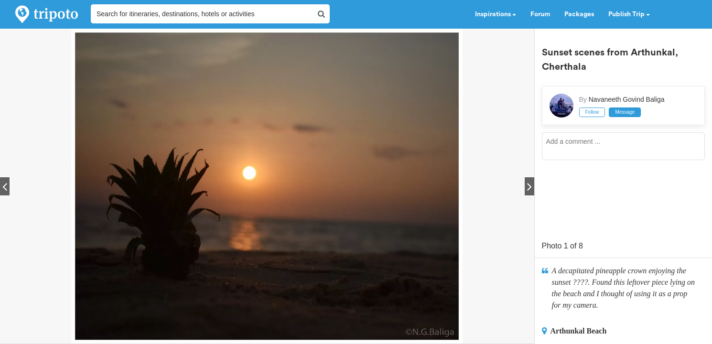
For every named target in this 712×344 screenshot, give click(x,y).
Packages (579, 14)
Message (625, 112)
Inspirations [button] (495, 14)
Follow (592, 112)
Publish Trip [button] (629, 14)
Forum (540, 14)
